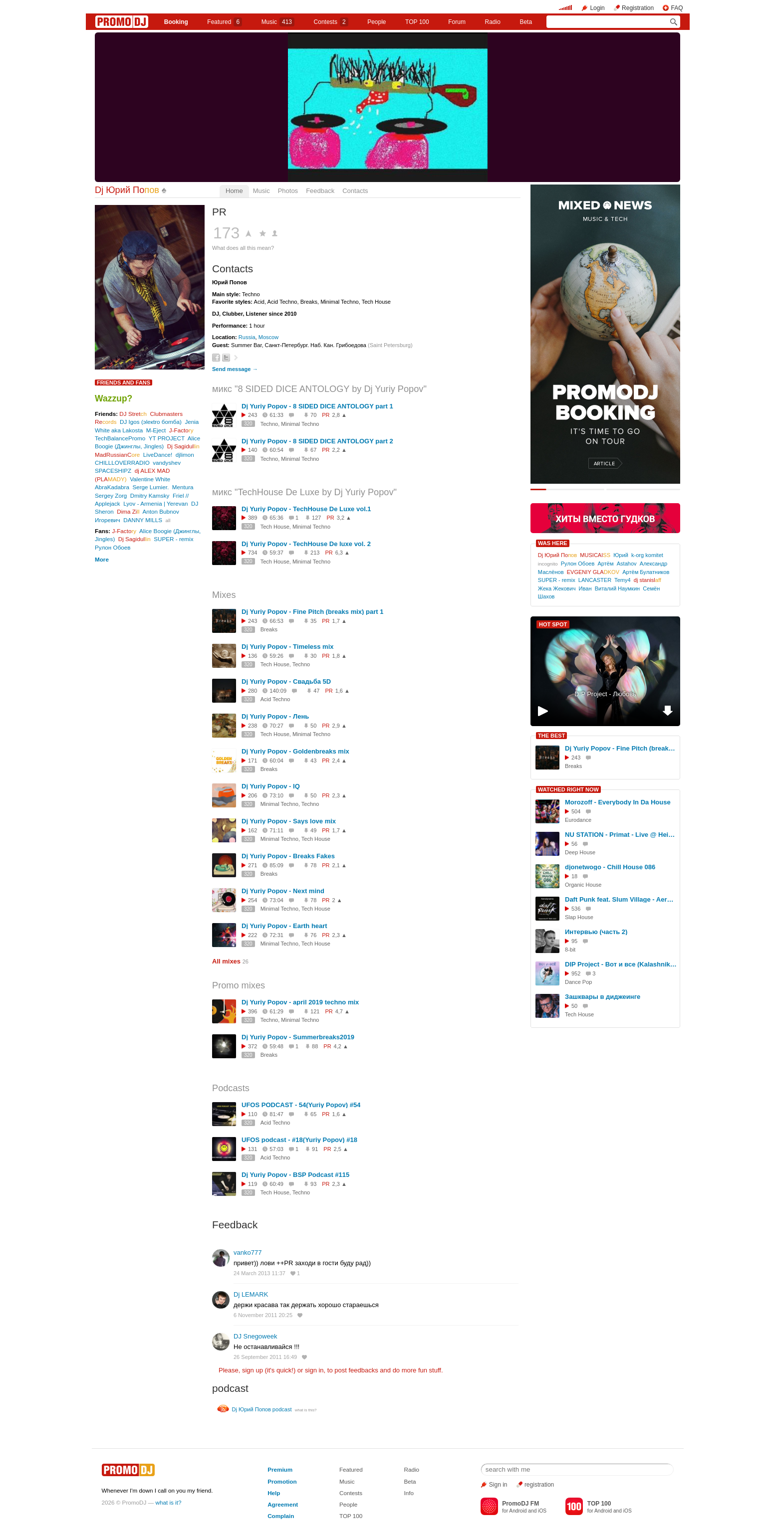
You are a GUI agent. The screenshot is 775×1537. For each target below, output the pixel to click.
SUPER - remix (173, 539)
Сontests (331, 21)
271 (252, 865)
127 (316, 518)
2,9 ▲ (339, 726)
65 (313, 1114)
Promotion (281, 1481)
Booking (176, 21)
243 (252, 415)
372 (252, 1046)
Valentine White (150, 479)
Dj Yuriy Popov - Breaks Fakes (288, 856)
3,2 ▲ (344, 518)
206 (252, 795)
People (376, 21)
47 (316, 691)
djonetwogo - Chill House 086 (610, 867)
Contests (350, 1493)
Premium (279, 1469)
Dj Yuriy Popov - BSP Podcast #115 (295, 1174)
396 (252, 1011)
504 (575, 811)
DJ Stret (133, 413)
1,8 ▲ (339, 656)
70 (313, 415)
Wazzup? (113, 398)
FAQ (677, 8)
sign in (314, 1370)
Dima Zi (128, 511)
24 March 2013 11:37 (259, 1273)
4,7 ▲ (342, 1011)
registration (539, 1485)
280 (252, 691)
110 (252, 1114)
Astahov (627, 564)
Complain (280, 1516)
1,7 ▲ (339, 621)
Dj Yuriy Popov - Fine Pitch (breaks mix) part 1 (312, 611)
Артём (605, 564)
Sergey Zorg (111, 495)
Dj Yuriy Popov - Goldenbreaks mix (295, 751)
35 (313, 621)
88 (315, 1046)
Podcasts (231, 1088)
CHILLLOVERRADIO (122, 462)
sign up (252, 1370)
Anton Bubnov (161, 511)
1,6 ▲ (342, 691)
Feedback (320, 190)
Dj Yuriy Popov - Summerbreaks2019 (298, 1037)
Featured (224, 21)
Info (409, 1493)
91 (315, 1149)
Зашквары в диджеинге (602, 996)
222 (252, 935)
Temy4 (622, 580)
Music (277, 21)
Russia (247, 337)
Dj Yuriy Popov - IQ (271, 786)
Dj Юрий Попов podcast (262, 1409)
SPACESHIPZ (113, 470)
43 (313, 761)
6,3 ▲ (342, 553)
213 (314, 553)
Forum (457, 21)
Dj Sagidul (183, 446)
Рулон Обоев (113, 547)
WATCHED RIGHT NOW (568, 789)
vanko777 (247, 1252)
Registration (638, 8)
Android (517, 1511)
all (167, 520)
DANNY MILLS (142, 520)
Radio (493, 21)
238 (252, 726)
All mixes (226, 961)
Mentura (183, 487)
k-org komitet (647, 555)
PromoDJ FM (520, 1503)
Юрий (620, 555)
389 (252, 518)
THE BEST (551, 736)
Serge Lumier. (150, 487)
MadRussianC (117, 454)
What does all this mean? (243, 248)
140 (252, 450)
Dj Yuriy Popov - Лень (275, 716)
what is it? (169, 1502)
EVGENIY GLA (593, 572)
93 (313, 1184)
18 (574, 876)
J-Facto (181, 430)
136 (252, 656)
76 (313, 935)
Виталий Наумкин (617, 588)
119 (252, 1184)
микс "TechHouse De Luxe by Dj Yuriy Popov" (304, 492)
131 (252, 1149)
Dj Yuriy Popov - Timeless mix (287, 646)
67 (313, 450)
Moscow (268, 337)
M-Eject (156, 430)
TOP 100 (417, 21)
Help (273, 1493)
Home (234, 190)
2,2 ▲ (339, 450)
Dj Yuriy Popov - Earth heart (284, 926)
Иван (585, 588)
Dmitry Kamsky (150, 495)
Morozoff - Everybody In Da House (618, 802)
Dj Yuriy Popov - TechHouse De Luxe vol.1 (306, 509)
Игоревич (107, 520)
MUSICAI (595, 555)
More (102, 559)
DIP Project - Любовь (605, 694)
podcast (230, 1388)
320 (248, 423)
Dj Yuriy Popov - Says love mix (289, 821)
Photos (288, 190)
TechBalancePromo (120, 438)
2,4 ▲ (339, 761)
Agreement (282, 1504)
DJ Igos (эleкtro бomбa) (151, 421)
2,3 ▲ (339, 795)
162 (252, 830)
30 (313, 656)
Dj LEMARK (251, 1294)
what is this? (306, 1410)
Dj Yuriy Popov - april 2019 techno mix (300, 1002)
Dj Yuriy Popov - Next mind (283, 891)
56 (574, 844)
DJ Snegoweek (255, 1336)
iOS (542, 1511)
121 (314, 1011)
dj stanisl (647, 580)
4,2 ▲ (341, 1046)
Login (597, 8)
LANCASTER (594, 580)
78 (313, 865)
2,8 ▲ (339, 415)
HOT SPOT (553, 624)
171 (252, 761)
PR (219, 211)
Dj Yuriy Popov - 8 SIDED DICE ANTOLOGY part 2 (317, 441)
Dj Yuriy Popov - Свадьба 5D (286, 681)
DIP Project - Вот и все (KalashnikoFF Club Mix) (621, 964)
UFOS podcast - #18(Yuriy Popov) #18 (299, 1140)
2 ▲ (337, 900)
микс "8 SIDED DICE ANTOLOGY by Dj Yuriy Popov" (319, 389)
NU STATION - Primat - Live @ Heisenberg (621, 834)
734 (252, 553)
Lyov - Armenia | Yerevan (155, 503)
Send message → (235, 369)
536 (575, 909)
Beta (525, 21)
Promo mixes (238, 985)
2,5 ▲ (341, 1149)
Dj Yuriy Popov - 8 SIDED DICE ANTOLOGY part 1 (317, 406)
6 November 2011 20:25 (263, 1315)
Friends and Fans (123, 382)
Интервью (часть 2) (596, 932)
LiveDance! (157, 454)
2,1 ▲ (339, 865)
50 (313, 726)
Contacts (355, 190)
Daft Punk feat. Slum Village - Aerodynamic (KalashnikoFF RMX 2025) (621, 899)
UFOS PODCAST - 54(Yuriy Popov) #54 (301, 1105)
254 (252, 900)
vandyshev (167, 462)
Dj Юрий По (127, 190)
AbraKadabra (112, 487)
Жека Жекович (557, 588)
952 (575, 973)
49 (313, 830)
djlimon (185, 454)
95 (574, 941)
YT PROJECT (167, 438)
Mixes (224, 595)
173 (226, 233)
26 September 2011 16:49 (265, 1357)
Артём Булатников (645, 572)
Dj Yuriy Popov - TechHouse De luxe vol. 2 (306, 544)
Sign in (498, 1485)
